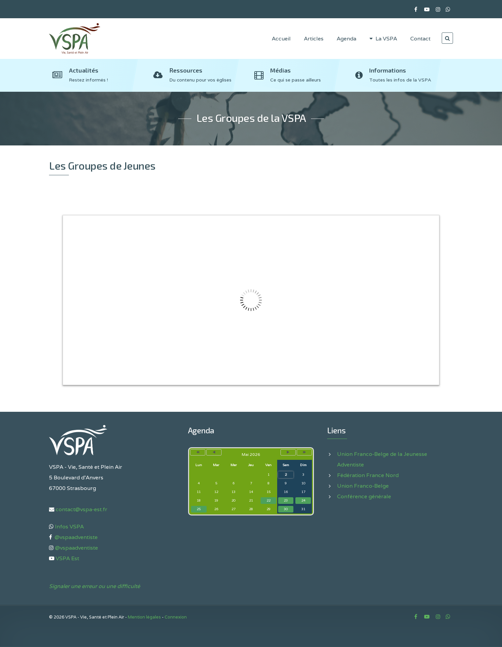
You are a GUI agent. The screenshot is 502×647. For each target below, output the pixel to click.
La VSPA (383, 38)
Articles (314, 38)
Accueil (281, 38)
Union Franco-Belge (363, 485)
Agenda (346, 38)
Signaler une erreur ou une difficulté (94, 586)
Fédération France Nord (368, 475)
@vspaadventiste (75, 537)
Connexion (176, 617)
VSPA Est (67, 558)
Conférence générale (364, 496)
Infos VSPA (69, 526)
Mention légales (144, 617)
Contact (420, 38)
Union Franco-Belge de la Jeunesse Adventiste (382, 459)
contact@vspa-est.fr (80, 509)
